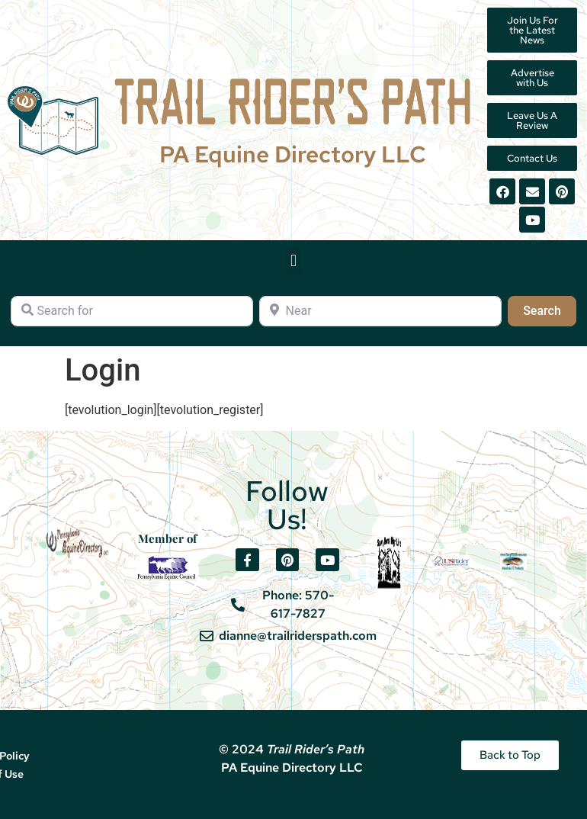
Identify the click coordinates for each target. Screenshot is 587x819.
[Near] (380, 311)
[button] (293, 260)
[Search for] (132, 311)
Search (549, 309)
